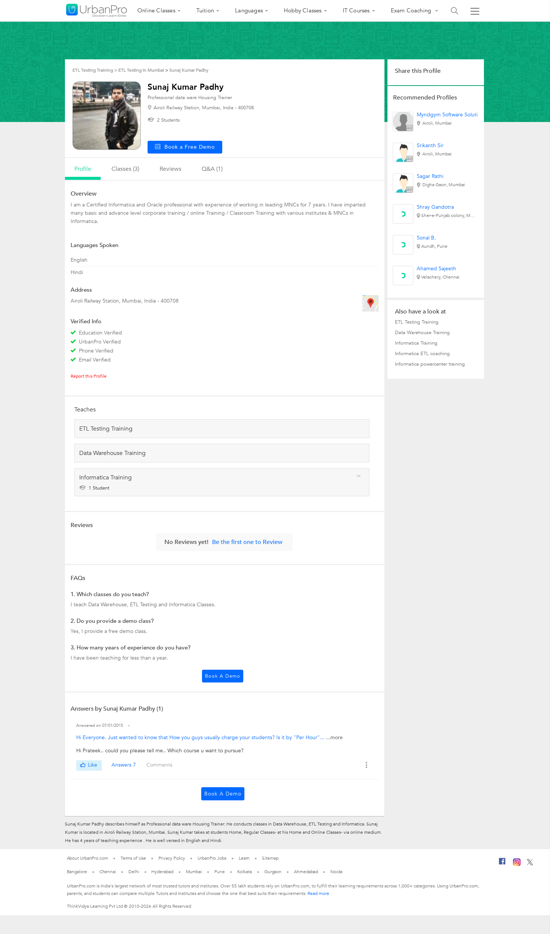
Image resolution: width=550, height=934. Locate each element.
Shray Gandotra (435, 207)
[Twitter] (530, 864)
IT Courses (356, 10)
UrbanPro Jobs (211, 858)
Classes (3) (125, 169)
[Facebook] (502, 864)
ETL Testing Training (416, 322)
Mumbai (194, 872)
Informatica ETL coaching (422, 353)
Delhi (133, 872)
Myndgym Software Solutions (451, 114)
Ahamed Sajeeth (436, 268)
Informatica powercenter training (430, 364)
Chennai (107, 872)
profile (82, 169)
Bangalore (77, 872)
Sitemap (270, 858)
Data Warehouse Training (422, 332)
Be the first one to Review (247, 542)
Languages (249, 10)
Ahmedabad (306, 872)
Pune (219, 872)
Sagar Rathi (430, 176)
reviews (170, 169)
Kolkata (244, 872)
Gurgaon (273, 872)
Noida (336, 872)
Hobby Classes (303, 10)
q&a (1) (212, 169)
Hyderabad (162, 872)
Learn (244, 858)
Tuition (205, 10)
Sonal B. (426, 237)
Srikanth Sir (430, 145)
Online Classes (156, 10)
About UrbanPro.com (87, 858)
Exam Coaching (412, 10)
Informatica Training (416, 343)
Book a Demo (222, 676)
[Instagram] (517, 865)
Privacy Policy (171, 858)
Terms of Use (133, 858)
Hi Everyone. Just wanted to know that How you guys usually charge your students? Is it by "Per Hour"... (201, 737)
